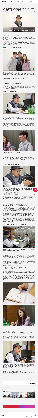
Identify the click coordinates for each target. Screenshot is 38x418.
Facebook (32, 11)
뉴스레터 (31, 1)
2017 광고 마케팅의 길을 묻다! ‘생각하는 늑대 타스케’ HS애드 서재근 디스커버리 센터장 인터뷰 (18, 9)
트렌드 (22, 1)
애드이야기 (12, 1)
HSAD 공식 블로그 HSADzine (4, 1)
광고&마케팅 (17, 1)
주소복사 (34, 11)
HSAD (3, 415)
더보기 (34, 391)
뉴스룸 (26, 1)
